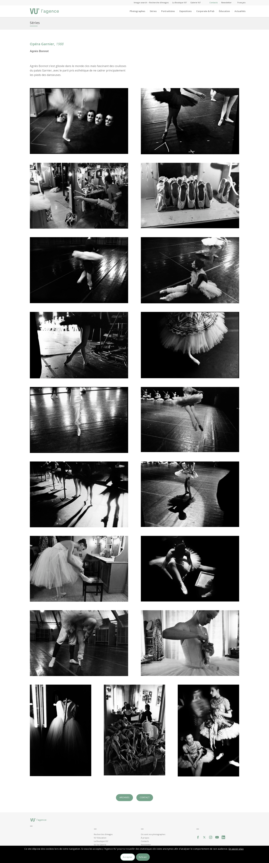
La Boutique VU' (101, 841)
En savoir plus (236, 848)
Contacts (213, 2)
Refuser (143, 857)
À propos (145, 837)
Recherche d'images (103, 834)
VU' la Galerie (100, 844)
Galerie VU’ (195, 2)
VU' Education (100, 837)
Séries (35, 22)
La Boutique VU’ (179, 2)
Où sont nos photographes (153, 834)
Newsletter (226, 2)
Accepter (127, 857)
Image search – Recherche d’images (151, 2)
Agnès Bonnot (39, 51)
